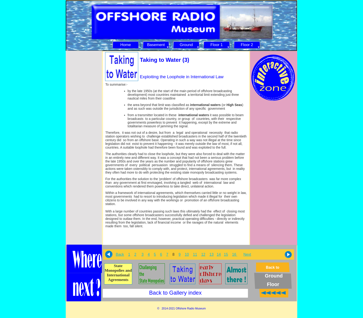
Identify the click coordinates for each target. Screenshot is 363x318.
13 (212, 254)
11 (195, 254)
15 (226, 254)
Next (247, 254)
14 (219, 254)
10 (187, 254)
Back (120, 254)
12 (203, 254)
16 (234, 254)
